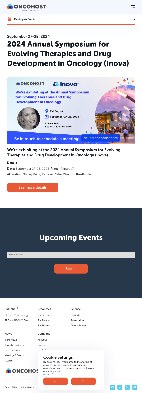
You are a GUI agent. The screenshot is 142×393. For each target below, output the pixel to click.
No (83, 381)
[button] (133, 7)
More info (48, 374)
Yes (55, 381)
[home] (26, 7)
